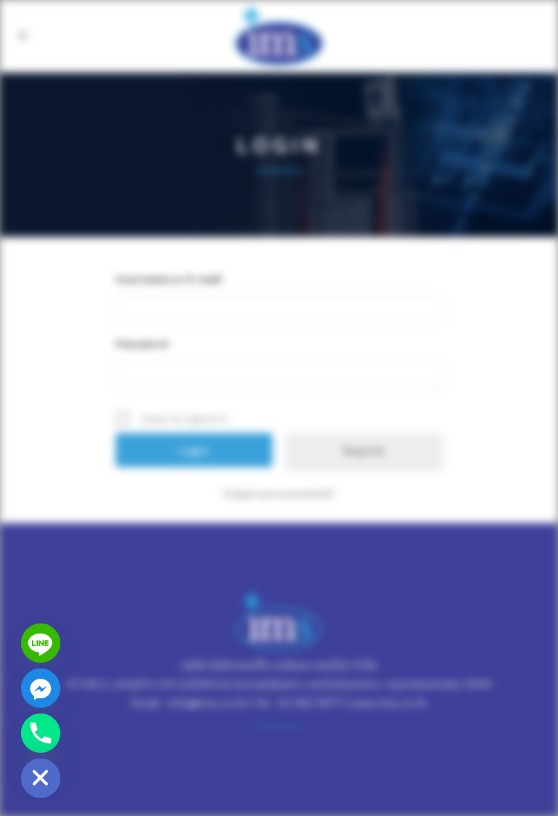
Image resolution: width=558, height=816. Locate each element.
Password (142, 343)
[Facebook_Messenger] (40, 688)
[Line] (40, 643)
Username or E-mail (169, 278)
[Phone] (40, 733)
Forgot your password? (279, 493)
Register (364, 450)
